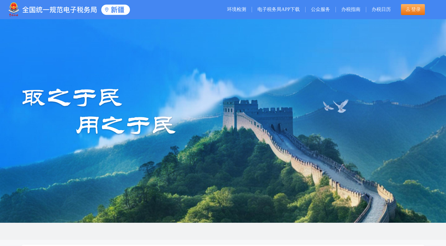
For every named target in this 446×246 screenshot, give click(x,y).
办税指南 (350, 9)
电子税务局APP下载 (278, 9)
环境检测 (236, 9)
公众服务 (320, 9)
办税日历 (381, 9)
